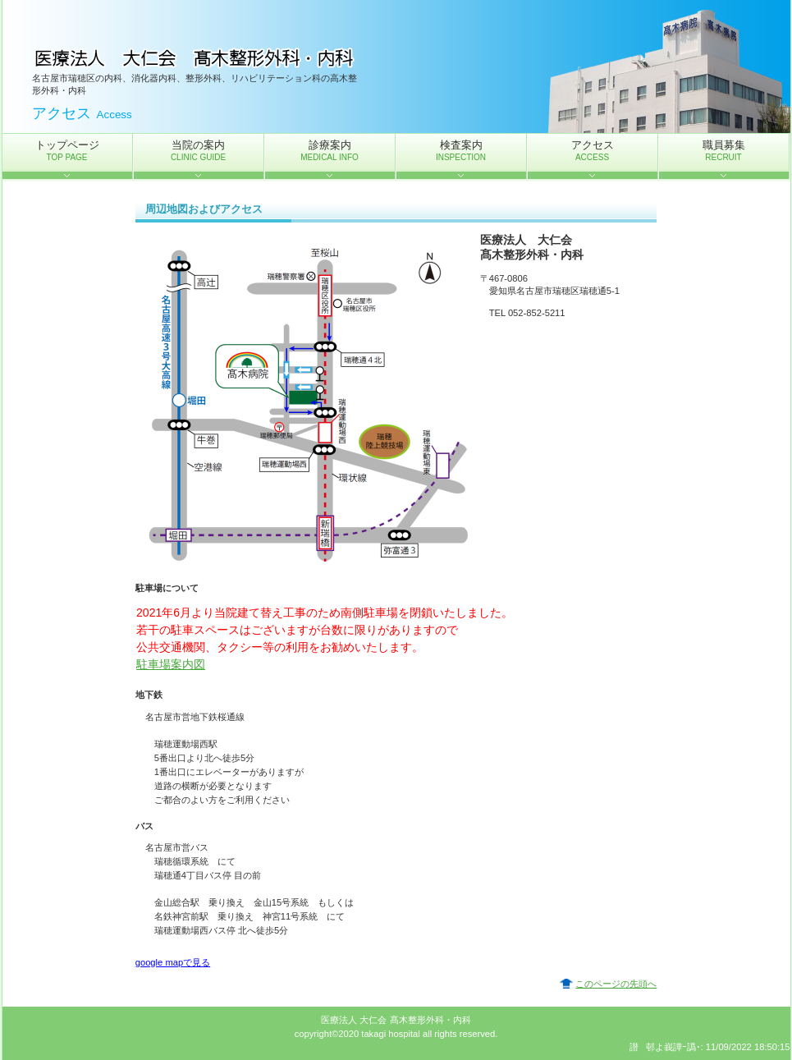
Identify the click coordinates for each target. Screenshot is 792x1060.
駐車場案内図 (170, 664)
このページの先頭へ (616, 984)
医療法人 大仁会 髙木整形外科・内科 (196, 58)
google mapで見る (172, 962)
